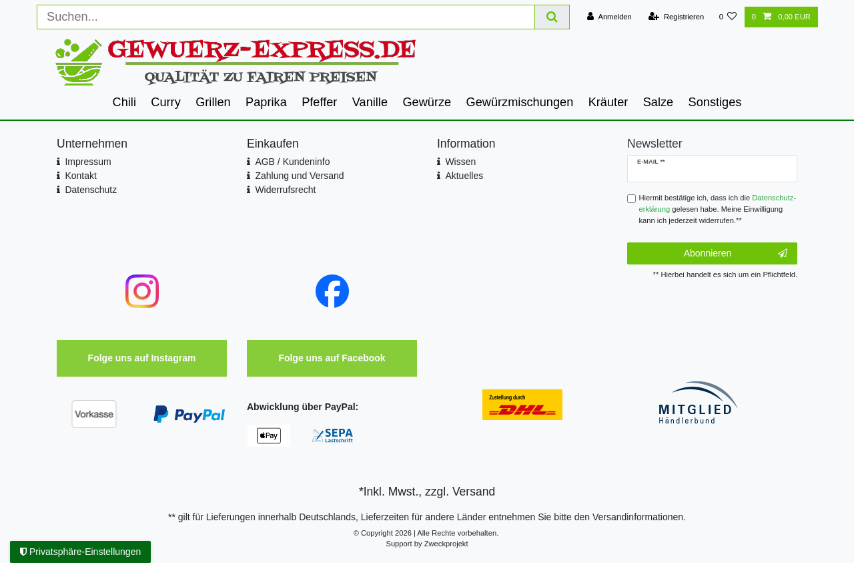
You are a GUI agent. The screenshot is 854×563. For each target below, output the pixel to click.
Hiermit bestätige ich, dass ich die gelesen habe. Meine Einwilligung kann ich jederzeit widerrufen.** (718, 209)
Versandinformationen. (639, 517)
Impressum (88, 161)
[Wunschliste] (727, 17)
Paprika (266, 102)
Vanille (370, 102)
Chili (124, 102)
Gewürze (426, 102)
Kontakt (80, 175)
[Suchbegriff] (286, 17)
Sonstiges (715, 102)
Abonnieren (735, 254)
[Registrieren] (676, 17)
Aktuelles (464, 175)
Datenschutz (91, 189)
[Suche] (552, 17)
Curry (165, 102)
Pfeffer (319, 102)
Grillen (213, 102)
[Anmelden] (609, 17)
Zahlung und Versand (299, 175)
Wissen (460, 161)
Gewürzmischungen (520, 102)
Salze (658, 102)
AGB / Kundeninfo (292, 161)
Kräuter (608, 102)
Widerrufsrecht (285, 189)
